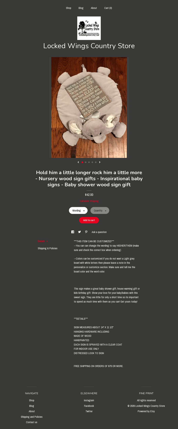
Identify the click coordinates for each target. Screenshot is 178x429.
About (94, 8)
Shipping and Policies (31, 417)
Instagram (89, 400)
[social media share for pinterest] (86, 232)
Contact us (31, 422)
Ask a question (99, 232)
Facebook (89, 406)
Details (43, 241)
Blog (81, 8)
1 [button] (82, 162)
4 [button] (92, 162)
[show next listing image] (100, 162)
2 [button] (85, 162)
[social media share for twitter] (80, 232)
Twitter (89, 411)
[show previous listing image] (78, 162)
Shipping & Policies (47, 248)
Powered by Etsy (146, 411)
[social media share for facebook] (73, 232)
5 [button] (96, 162)
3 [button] (89, 162)
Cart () (108, 8)
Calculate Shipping (89, 201)
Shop (68, 8)
